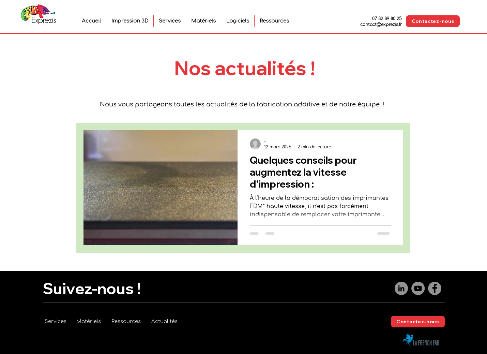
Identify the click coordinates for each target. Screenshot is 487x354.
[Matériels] (89, 321)
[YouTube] (418, 288)
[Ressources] (126, 321)
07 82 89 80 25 (387, 18)
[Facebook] (434, 288)
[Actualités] (164, 321)
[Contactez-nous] (433, 21)
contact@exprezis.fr (381, 24)
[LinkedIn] (401, 288)
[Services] (56, 321)
